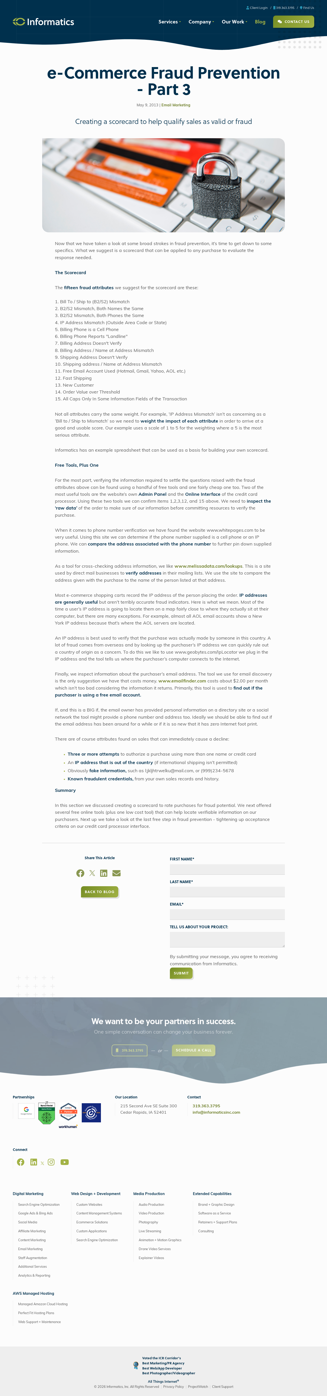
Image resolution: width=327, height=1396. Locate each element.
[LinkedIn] (103, 874)
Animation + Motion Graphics (160, 1240)
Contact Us (294, 21)
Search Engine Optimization (39, 1205)
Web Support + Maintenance (39, 1322)
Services (168, 21)
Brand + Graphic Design (216, 1205)
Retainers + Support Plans (217, 1222)
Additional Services (32, 1266)
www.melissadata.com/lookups (208, 566)
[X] (92, 874)
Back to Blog (99, 891)
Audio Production (151, 1205)
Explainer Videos (151, 1258)
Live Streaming (150, 1231)
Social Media (27, 1222)
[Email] (116, 874)
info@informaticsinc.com (216, 1113)
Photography (148, 1222)
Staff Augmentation (32, 1258)
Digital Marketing (28, 1194)
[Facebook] (80, 874)
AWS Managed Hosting (33, 1294)
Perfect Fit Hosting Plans (36, 1313)
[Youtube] (65, 1162)
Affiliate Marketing (32, 1231)
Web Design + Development (95, 1194)
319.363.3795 (283, 7)
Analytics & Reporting (34, 1275)
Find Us (307, 7)
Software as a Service (214, 1213)
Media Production (149, 1194)
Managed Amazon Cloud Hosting (43, 1304)
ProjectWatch (198, 1387)
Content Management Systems (99, 1213)
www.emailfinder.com (182, 681)
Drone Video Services (155, 1249)
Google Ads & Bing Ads (35, 1213)
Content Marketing (32, 1240)
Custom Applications (91, 1231)
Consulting (206, 1231)
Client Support (222, 1387)
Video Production (151, 1213)
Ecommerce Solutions (92, 1222)
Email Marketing (175, 105)
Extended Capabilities (212, 1194)
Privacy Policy (173, 1387)
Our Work (233, 21)
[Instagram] (51, 1162)
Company (200, 21)
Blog (260, 21)
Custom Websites (89, 1205)
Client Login (257, 7)
